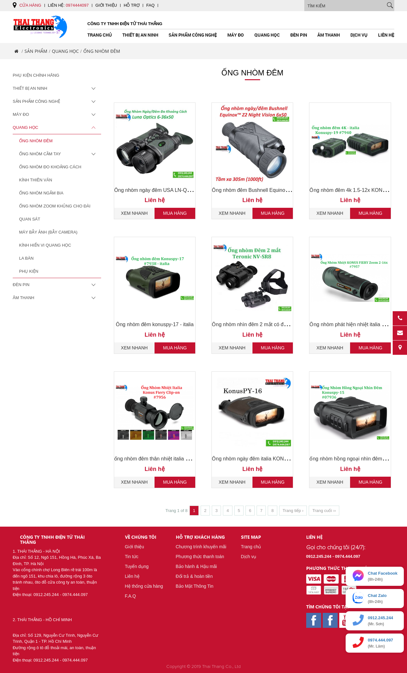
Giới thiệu (106, 5)
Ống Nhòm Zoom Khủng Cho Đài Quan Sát (54, 212)
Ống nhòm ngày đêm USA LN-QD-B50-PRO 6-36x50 (174, 190)
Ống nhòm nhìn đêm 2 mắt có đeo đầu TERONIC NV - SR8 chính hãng (292, 324)
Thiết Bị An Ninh (140, 35)
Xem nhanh (134, 213)
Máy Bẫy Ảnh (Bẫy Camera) (48, 232)
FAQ (150, 5)
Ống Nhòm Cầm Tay (58, 154)
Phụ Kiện (28, 271)
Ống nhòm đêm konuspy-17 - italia (155, 324)
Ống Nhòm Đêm (35, 140)
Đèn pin (298, 35)
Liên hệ (386, 35)
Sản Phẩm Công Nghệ (193, 35)
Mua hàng (175, 213)
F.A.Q (130, 596)
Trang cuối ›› (324, 510)
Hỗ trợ (132, 5)
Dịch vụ (359, 35)
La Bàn (26, 258)
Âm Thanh (328, 35)
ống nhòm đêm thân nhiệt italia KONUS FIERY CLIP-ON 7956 (184, 458)
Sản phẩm (35, 51)
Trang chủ (99, 35)
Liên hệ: (68, 5)
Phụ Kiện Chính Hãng (36, 75)
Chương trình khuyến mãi (201, 546)
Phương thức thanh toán (200, 556)
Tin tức (132, 556)
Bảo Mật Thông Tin (194, 586)
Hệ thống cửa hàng (144, 586)
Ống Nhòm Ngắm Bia (41, 193)
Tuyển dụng (137, 566)
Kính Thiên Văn (35, 180)
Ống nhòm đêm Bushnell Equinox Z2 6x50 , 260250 (270, 190)
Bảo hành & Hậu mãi (196, 566)
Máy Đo (235, 35)
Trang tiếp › (293, 510)
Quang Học (267, 35)
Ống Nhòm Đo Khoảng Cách (50, 167)
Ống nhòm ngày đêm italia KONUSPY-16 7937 (264, 458)
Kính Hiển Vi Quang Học (45, 245)
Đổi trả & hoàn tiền (194, 576)
